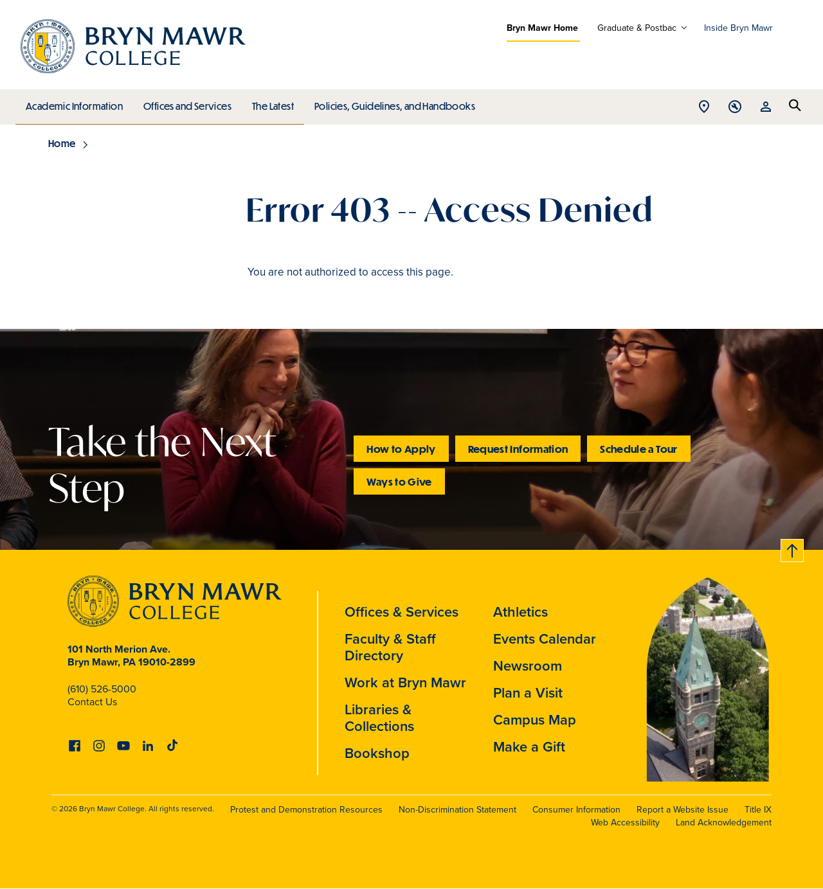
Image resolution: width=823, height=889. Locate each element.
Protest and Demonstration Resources (306, 809)
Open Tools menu (735, 107)
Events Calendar (544, 638)
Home (62, 143)
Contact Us (92, 701)
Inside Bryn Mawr (738, 27)
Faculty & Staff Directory (390, 646)
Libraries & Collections (379, 717)
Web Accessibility (625, 822)
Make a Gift (529, 746)
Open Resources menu (765, 107)
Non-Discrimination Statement (457, 809)
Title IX (758, 809)
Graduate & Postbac (636, 27)
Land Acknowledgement (724, 822)
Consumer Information (576, 809)
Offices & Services (401, 611)
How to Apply (400, 449)
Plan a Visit (528, 692)
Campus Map (534, 719)
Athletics (520, 611)
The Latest (270, 103)
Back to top (793, 548)
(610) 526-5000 (102, 689)
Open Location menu (704, 107)
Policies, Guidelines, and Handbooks (390, 103)
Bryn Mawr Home (542, 27)
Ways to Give (398, 481)
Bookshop (377, 753)
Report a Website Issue (682, 809)
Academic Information (73, 103)
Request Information (518, 449)
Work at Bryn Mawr (405, 682)
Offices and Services (185, 103)
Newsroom (527, 665)
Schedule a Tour (638, 449)
